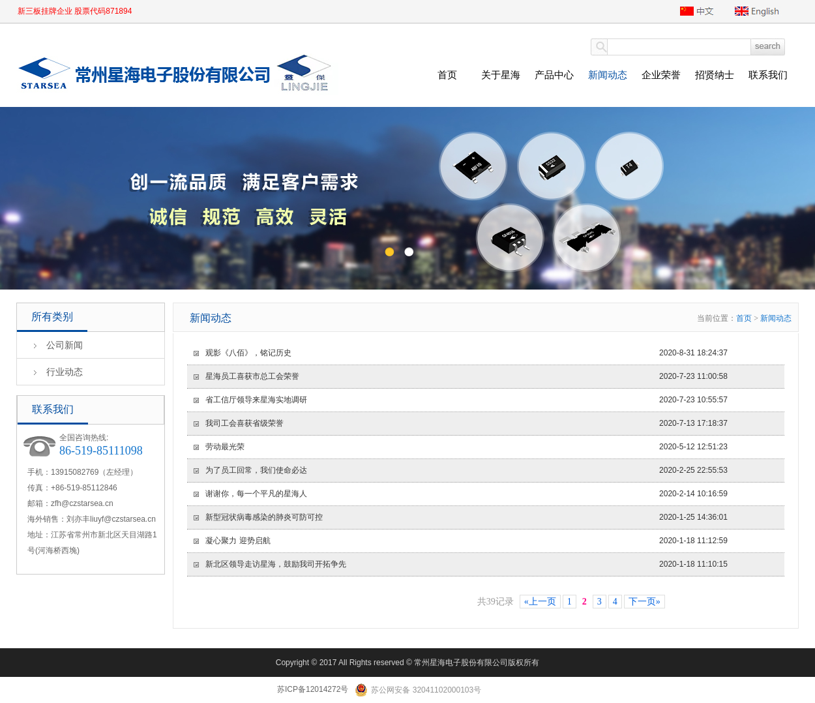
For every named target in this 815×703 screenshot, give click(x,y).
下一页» (644, 601)
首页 (447, 74)
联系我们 (768, 74)
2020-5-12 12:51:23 (461, 447)
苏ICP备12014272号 (312, 689)
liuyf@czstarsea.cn (123, 519)
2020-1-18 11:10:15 (461, 564)
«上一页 (540, 601)
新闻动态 (607, 74)
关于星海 (500, 74)
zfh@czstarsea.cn (82, 503)
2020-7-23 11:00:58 (461, 376)
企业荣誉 (661, 74)
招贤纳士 (714, 74)
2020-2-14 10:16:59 (461, 494)
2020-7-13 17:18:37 (461, 423)
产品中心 (554, 74)
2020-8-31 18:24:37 (461, 353)
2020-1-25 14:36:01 (461, 517)
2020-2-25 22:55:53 (461, 470)
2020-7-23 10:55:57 (461, 400)
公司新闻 (64, 345)
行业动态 (64, 371)
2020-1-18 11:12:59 (461, 541)
